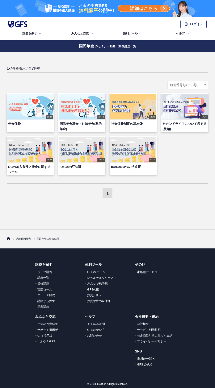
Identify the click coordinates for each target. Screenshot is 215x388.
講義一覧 (43, 277)
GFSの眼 (93, 289)
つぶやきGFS (46, 341)
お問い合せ (94, 335)
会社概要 (143, 324)
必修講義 (43, 283)
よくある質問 (96, 324)
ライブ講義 (44, 272)
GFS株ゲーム (96, 272)
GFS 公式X (144, 364)
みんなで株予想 (97, 283)
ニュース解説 (46, 295)
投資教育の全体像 (99, 301)
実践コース (44, 289)
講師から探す (46, 301)
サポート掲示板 (47, 329)
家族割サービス (147, 272)
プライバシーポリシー (151, 341)
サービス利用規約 (149, 329)
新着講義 (43, 306)
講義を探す (32, 34)
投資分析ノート (97, 295)
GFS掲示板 (44, 335)
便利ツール (133, 34)
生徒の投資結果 (47, 324)
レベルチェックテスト (102, 277)
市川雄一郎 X (146, 358)
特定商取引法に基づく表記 (154, 335)
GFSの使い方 (96, 329)
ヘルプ (183, 34)
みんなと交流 (82, 34)
